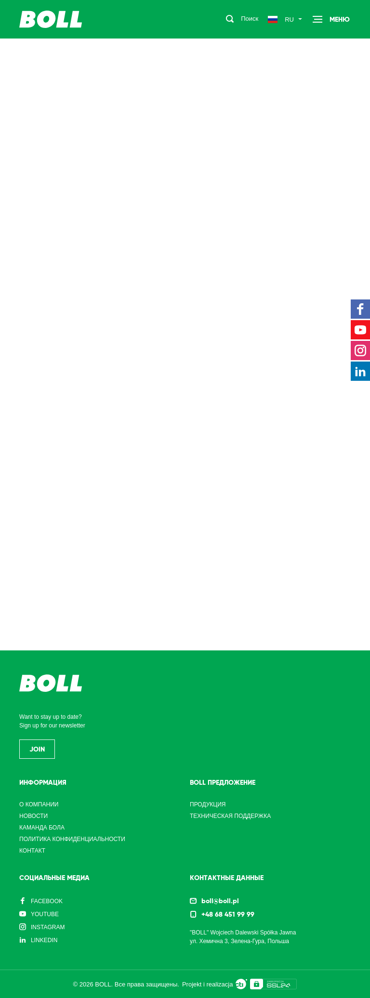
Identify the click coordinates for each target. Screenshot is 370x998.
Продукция (207, 804)
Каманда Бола (42, 827)
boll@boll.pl (220, 900)
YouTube (45, 914)
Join (37, 749)
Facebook (47, 901)
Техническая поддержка (230, 816)
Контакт (32, 850)
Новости (33, 816)
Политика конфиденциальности (72, 839)
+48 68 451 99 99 (227, 914)
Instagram (48, 927)
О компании (38, 804)
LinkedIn (44, 940)
